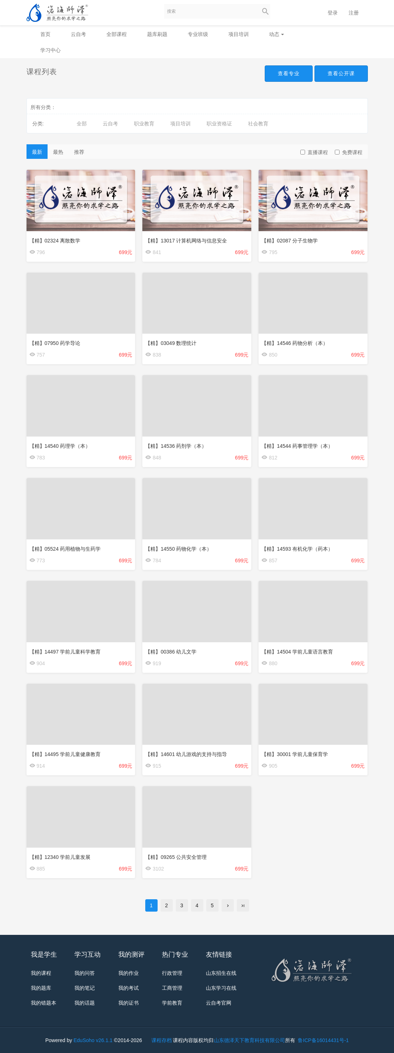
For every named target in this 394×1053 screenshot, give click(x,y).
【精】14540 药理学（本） (60, 446)
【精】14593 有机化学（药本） (297, 549)
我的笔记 (84, 988)
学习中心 (50, 50)
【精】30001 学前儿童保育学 (294, 754)
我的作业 (128, 973)
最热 (58, 152)
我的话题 (84, 1003)
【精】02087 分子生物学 (289, 241)
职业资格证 (219, 123)
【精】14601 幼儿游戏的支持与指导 (186, 754)
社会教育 (258, 123)
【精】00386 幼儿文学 (170, 652)
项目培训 (238, 34)
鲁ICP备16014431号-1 (322, 1040)
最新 (37, 152)
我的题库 (41, 988)
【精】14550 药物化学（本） (178, 549)
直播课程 (314, 152)
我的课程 (41, 973)
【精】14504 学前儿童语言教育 (297, 652)
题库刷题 (157, 34)
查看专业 (289, 73)
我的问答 (84, 973)
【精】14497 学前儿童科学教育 (65, 652)
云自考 (78, 34)
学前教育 (172, 1003)
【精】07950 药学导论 (55, 343)
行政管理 (172, 973)
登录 (333, 13)
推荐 (79, 152)
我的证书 (128, 1003)
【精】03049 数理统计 (170, 343)
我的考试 (128, 988)
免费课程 (348, 152)
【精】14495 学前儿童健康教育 (65, 754)
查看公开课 (341, 73)
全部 (82, 123)
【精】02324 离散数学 (55, 241)
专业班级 (198, 34)
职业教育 (144, 123)
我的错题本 (43, 1003)
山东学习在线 (221, 988)
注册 (354, 13)
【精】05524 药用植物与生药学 (65, 549)
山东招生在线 (221, 973)
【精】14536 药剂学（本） (176, 446)
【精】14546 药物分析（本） (294, 343)
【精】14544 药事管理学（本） (297, 446)
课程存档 (161, 1040)
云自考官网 (218, 1003)
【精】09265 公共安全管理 (176, 857)
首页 (45, 34)
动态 (276, 34)
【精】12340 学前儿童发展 (60, 857)
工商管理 (172, 988)
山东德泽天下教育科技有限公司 (249, 1040)
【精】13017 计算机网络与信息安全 (186, 241)
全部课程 (116, 34)
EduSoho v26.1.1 (92, 1040)
